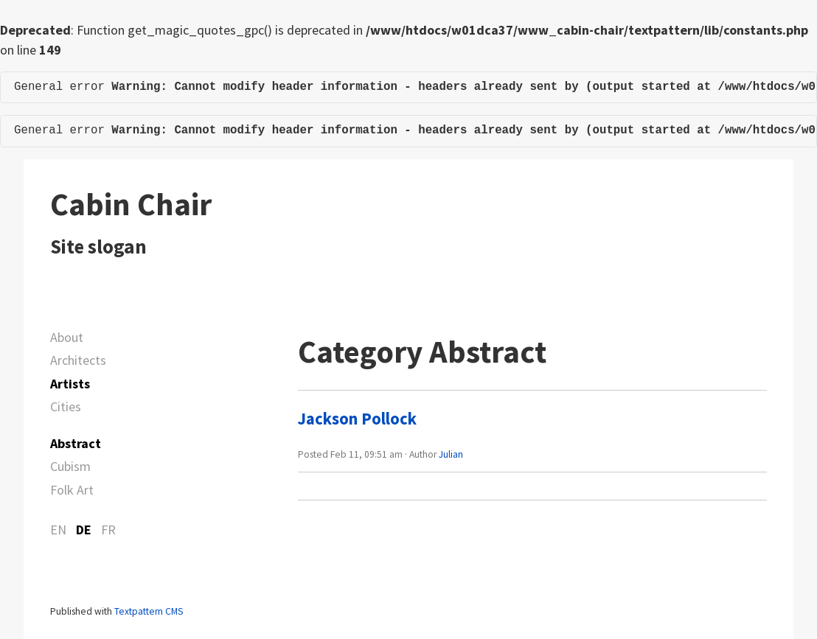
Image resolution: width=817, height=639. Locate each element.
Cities (65, 406)
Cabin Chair (131, 204)
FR (108, 529)
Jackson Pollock (357, 418)
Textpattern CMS (148, 611)
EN (58, 529)
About (66, 337)
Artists (70, 383)
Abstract (75, 443)
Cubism (70, 466)
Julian (451, 454)
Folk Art (72, 489)
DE (83, 529)
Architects (78, 360)
